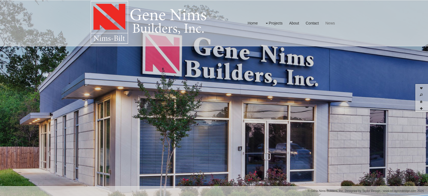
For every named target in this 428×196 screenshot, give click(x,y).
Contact (312, 23)
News (330, 23)
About (294, 23)
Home (253, 23)
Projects (273, 23)
